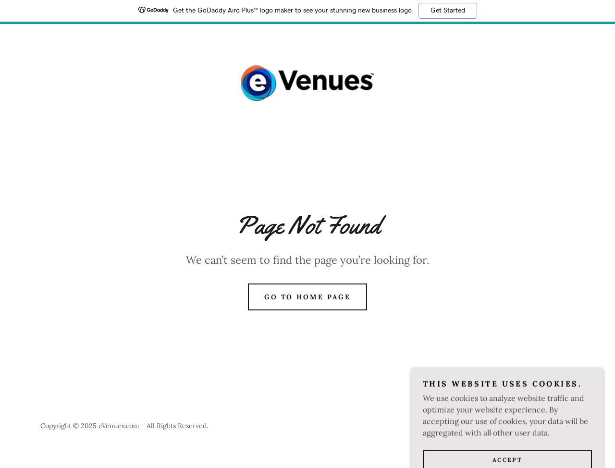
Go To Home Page (307, 297)
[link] (307, 82)
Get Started (447, 10)
